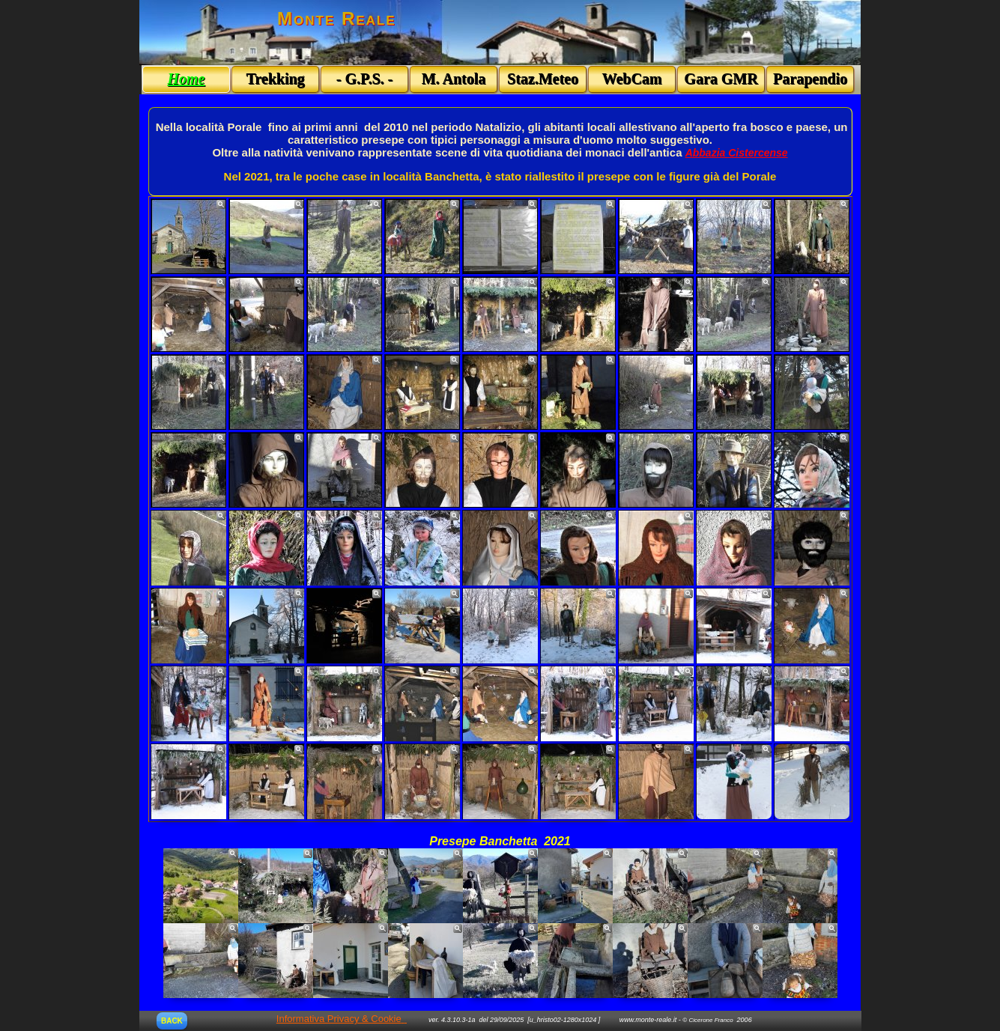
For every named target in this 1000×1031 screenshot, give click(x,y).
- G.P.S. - (364, 78)
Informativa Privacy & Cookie (338, 1018)
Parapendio (810, 78)
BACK (172, 1021)
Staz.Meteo (542, 78)
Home (186, 78)
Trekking (275, 78)
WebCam (632, 78)
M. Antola (454, 78)
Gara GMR (720, 78)
